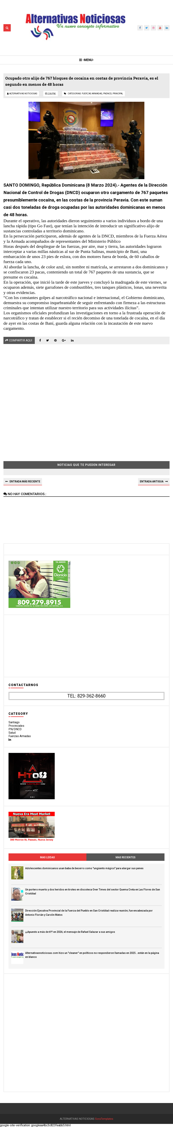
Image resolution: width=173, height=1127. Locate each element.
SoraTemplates (104, 1119)
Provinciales (16, 725)
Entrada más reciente (25, 481)
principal (118, 93)
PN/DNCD (15, 729)
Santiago (14, 722)
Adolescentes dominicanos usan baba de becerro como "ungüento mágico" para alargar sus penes (84, 868)
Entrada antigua (151, 481)
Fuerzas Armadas (20, 736)
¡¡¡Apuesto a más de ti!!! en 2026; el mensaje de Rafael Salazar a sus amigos (70, 931)
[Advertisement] (86, 400)
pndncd (107, 93)
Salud (12, 732)
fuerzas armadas (92, 93)
